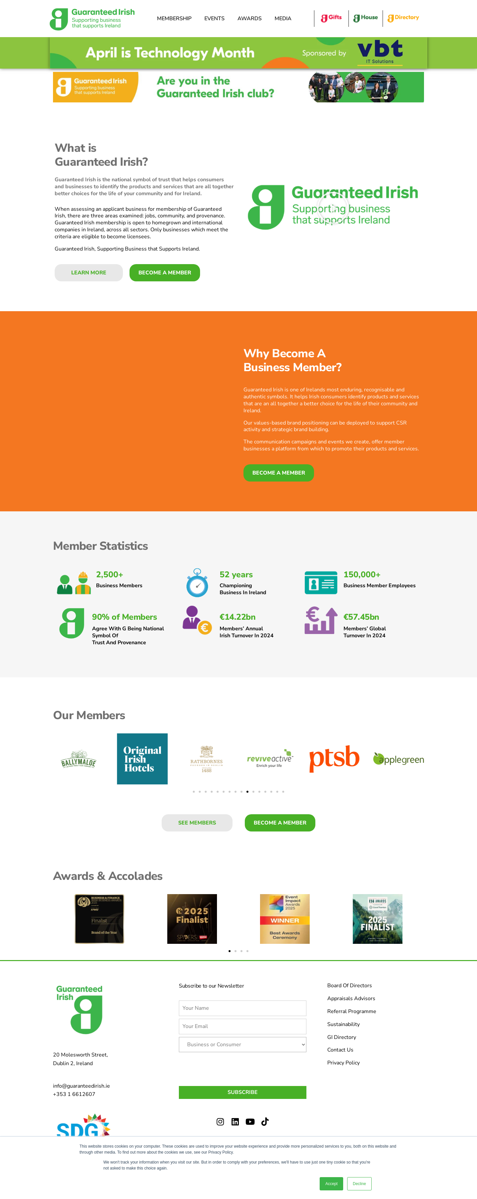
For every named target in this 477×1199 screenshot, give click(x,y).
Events (216, 18)
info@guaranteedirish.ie (81, 1086)
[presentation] (229, 1068)
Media (285, 18)
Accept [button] (331, 1183)
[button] (332, 207)
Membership (176, 18)
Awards (251, 18)
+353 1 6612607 (74, 1094)
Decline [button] (359, 1183)
